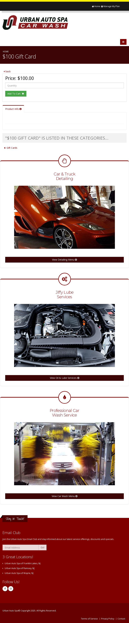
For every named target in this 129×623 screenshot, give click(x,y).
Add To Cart (15, 93)
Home (96, 6)
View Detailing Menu (64, 259)
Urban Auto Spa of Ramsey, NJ (19, 568)
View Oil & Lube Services (64, 377)
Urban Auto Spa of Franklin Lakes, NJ (22, 563)
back (7, 71)
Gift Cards (10, 147)
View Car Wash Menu (64, 496)
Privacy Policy (107, 618)
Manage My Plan (110, 6)
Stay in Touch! (15, 518)
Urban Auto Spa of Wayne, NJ (19, 573)
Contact (121, 618)
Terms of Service (89, 618)
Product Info (13, 109)
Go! (42, 547)
